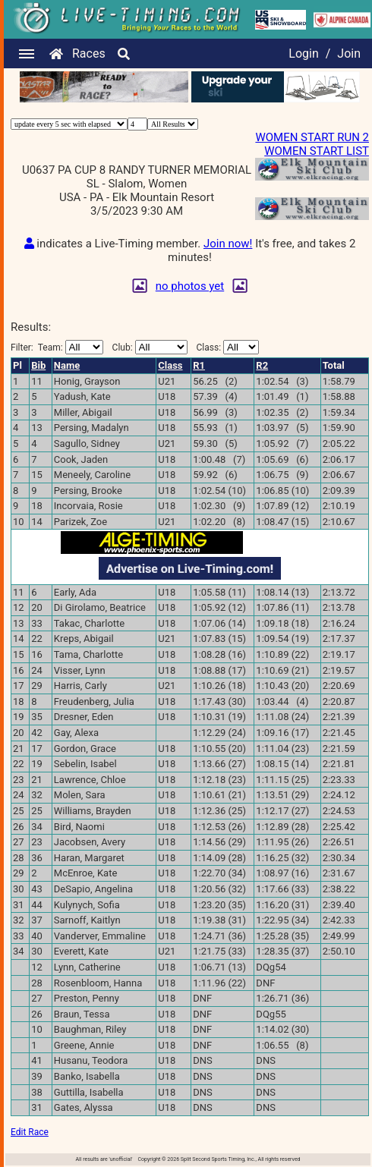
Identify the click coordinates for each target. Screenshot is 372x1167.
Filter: (57, 347)
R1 (199, 365)
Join (349, 53)
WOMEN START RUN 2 (312, 137)
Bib (38, 365)
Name (67, 365)
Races (89, 53)
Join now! (227, 243)
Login (303, 53)
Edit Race (30, 1132)
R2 (262, 365)
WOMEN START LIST (316, 151)
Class (170, 365)
